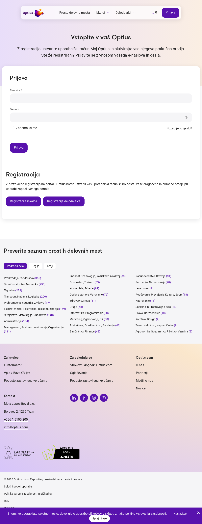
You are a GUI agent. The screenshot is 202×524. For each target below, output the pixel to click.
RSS (6, 500)
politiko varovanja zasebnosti (145, 513)
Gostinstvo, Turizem (82, 282)
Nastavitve (180, 513)
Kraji (50, 266)
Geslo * (14, 109)
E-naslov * (16, 90)
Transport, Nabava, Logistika (21, 296)
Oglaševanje (78, 373)
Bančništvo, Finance (82, 331)
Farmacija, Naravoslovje (151, 282)
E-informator (12, 365)
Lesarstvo (142, 288)
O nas (140, 365)
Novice (140, 388)
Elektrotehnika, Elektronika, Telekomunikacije (31, 308)
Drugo (73, 306)
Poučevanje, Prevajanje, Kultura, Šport (159, 294)
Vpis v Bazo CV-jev (17, 373)
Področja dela (15, 266)
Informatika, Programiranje (86, 313)
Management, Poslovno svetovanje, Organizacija (34, 327)
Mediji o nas (144, 380)
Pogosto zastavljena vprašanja (25, 380)
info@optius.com (16, 427)
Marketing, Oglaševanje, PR (86, 319)
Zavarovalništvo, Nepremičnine (154, 325)
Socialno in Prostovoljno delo (153, 306)
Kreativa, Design (145, 319)
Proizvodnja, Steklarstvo (19, 278)
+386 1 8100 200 (16, 419)
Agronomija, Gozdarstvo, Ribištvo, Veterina (162, 331)
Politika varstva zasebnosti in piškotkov (28, 493)
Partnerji (142, 373)
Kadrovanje (143, 300)
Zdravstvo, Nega (80, 300)
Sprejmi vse (99, 518)
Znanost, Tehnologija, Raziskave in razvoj (95, 276)
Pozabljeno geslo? (179, 128)
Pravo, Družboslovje (148, 313)
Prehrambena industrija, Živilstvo (24, 302)
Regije (35, 266)
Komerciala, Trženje (81, 288)
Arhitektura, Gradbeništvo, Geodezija (92, 325)
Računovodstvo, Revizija (150, 276)
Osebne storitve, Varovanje (86, 294)
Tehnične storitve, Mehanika (21, 284)
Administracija (13, 321)
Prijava (170, 12)
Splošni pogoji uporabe (18, 486)
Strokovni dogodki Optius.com (91, 365)
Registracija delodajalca (64, 201)
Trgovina (9, 290)
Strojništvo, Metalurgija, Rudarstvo (25, 315)
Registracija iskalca (23, 201)
